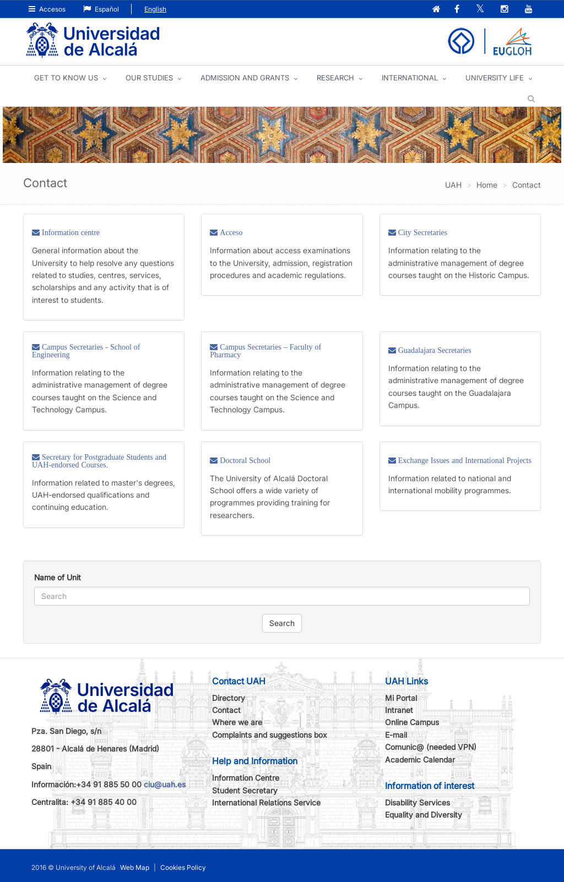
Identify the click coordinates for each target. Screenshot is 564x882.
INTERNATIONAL (410, 77)
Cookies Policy (183, 867)
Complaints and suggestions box (269, 734)
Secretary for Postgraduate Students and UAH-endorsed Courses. (99, 461)
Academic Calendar (420, 759)
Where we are (237, 722)
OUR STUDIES (149, 77)
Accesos (47, 9)
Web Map (134, 867)
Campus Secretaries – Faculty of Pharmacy (265, 350)
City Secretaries (422, 232)
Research (335, 77)
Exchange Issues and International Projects (464, 460)
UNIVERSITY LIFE (494, 77)
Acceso (230, 232)
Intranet (399, 710)
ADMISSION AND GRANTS (244, 77)
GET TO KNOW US (66, 77)
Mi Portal (401, 698)
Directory (228, 698)
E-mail (396, 734)
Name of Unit (57, 577)
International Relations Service (266, 802)
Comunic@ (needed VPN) (430, 747)
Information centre (70, 232)
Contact (226, 710)
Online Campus (412, 722)
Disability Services (417, 802)
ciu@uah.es (165, 784)
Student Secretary (245, 790)
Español (101, 9)
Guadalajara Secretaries (433, 350)
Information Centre (245, 777)
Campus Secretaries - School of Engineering (86, 350)
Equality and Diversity (423, 814)
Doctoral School (244, 460)
